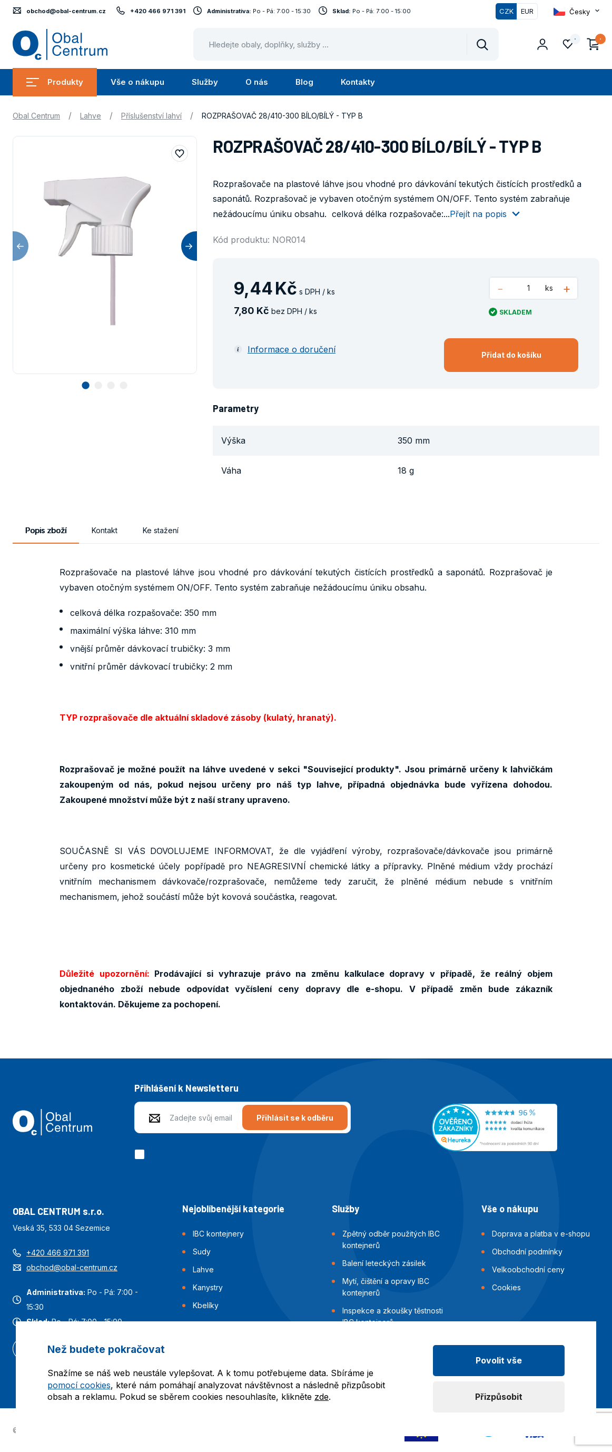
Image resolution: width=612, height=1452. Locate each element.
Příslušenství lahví (151, 115)
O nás (256, 82)
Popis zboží (45, 530)
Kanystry (208, 1287)
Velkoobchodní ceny (528, 1269)
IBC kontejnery (218, 1233)
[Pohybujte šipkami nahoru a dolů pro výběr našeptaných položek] (346, 44)
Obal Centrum (36, 115)
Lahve (90, 115)
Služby (205, 82)
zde (321, 1396)
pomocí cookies (79, 1385)
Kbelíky (206, 1305)
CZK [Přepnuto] (506, 11)
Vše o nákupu (137, 82)
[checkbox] (141, 1154)
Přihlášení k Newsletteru (186, 1088)
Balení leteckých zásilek (384, 1263)
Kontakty (358, 82)
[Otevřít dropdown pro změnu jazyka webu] (576, 11)
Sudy (202, 1251)
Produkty (54, 82)
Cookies (506, 1287)
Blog (304, 82)
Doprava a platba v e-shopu (541, 1233)
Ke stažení (161, 530)
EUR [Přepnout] (527, 11)
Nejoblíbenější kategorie (233, 1208)
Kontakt (104, 530)
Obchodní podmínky (527, 1251)
